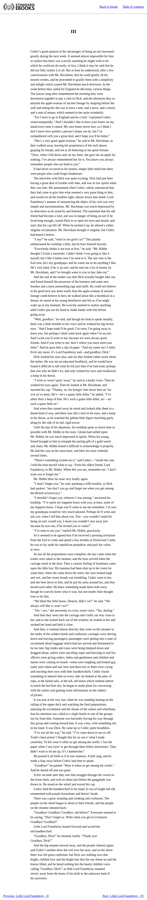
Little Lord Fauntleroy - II (26, 896)
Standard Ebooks (18, 6)
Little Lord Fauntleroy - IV (123, 896)
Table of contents (133, 7)
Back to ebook (109, 7)
